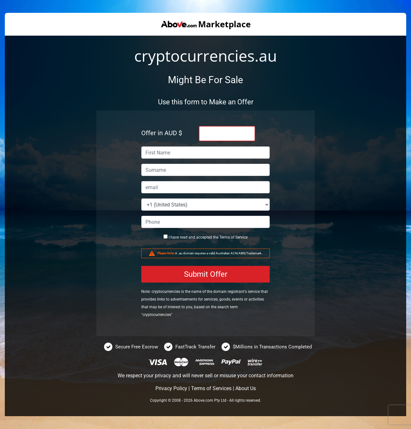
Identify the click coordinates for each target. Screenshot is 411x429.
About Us (245, 388)
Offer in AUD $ (161, 133)
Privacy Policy (171, 388)
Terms (224, 237)
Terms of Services (211, 388)
